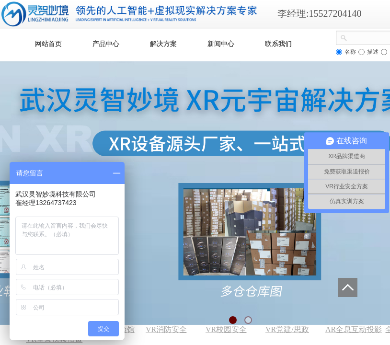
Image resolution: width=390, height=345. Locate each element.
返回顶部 (347, 287)
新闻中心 (220, 43)
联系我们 (278, 43)
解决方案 (163, 43)
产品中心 (105, 43)
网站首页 (48, 43)
